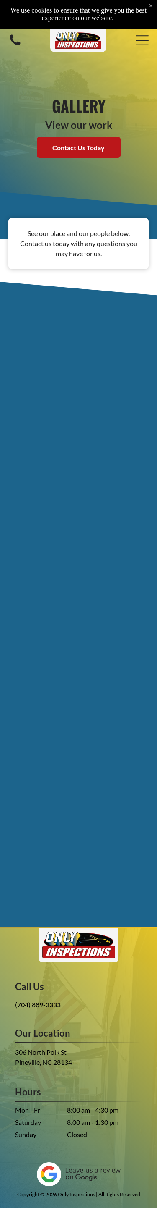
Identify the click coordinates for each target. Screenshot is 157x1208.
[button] (142, 40)
